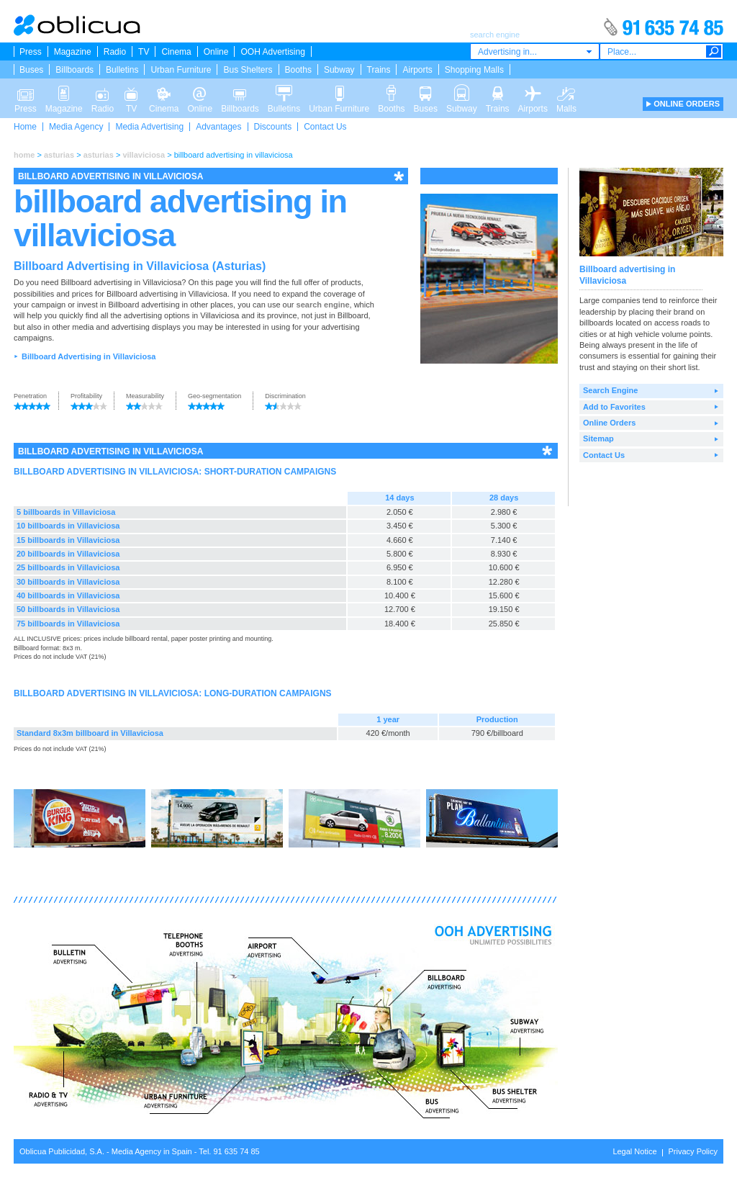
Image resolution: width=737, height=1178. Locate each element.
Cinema (176, 52)
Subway (339, 70)
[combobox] (535, 51)
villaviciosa (143, 154)
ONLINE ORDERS (687, 103)
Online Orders (609, 422)
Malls (566, 92)
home (24, 154)
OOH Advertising (272, 52)
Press (30, 52)
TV (143, 52)
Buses (31, 70)
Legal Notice (634, 1151)
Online (216, 52)
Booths (298, 70)
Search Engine (610, 390)
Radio (115, 52)
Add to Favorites (614, 407)
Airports (417, 70)
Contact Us (325, 127)
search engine (323, 304)
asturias (59, 154)
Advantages (218, 127)
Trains (379, 70)
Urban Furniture (180, 70)
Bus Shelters (247, 70)
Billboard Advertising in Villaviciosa (88, 356)
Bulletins (122, 70)
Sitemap (598, 438)
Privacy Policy (693, 1151)
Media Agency (76, 127)
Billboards (74, 70)
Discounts (273, 127)
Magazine (72, 52)
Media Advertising (149, 127)
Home (25, 127)
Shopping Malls (474, 70)
